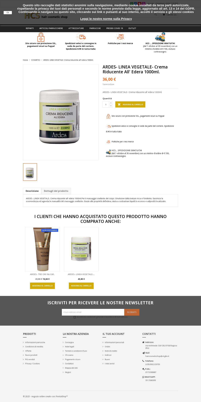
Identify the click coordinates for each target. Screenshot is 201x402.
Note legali (69, 346)
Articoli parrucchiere (51, 28)
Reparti (30, 28)
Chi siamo (69, 355)
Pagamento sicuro (72, 359)
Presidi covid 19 (114, 28)
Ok (8, 12)
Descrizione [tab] (32, 190)
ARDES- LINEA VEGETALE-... (81, 274)
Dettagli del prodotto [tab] (56, 190)
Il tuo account (114, 334)
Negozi (68, 372)
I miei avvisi (109, 363)
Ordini (107, 346)
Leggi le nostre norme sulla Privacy (106, 18)
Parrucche (95, 28)
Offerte (28, 351)
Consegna (69, 342)
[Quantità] (106, 104)
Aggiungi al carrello (130, 104)
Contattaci (69, 363)
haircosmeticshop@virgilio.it (157, 356)
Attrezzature (76, 28)
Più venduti (30, 359)
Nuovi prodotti (31, 355)
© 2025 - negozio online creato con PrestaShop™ (45, 396)
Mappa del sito (71, 368)
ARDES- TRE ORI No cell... (42, 274)
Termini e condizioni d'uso (76, 351)
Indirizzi (107, 355)
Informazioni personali (114, 342)
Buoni (107, 359)
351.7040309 (150, 380)
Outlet (132, 28)
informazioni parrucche (35, 342)
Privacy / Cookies (32, 363)
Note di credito (110, 351)
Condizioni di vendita (34, 346)
